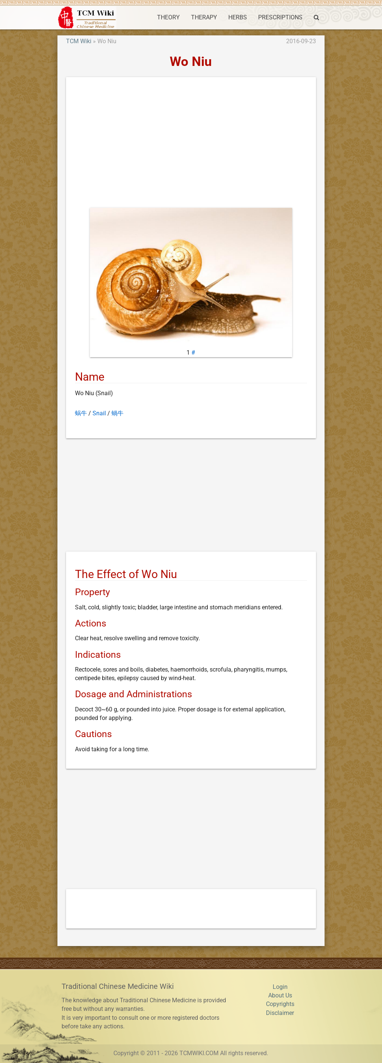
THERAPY (204, 17)
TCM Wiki (78, 41)
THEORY (168, 17)
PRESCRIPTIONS (280, 17)
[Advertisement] (191, 144)
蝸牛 (117, 413)
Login (280, 987)
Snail (99, 413)
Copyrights (280, 1004)
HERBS (237, 17)
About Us (280, 995)
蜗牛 (81, 413)
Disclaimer (280, 1013)
